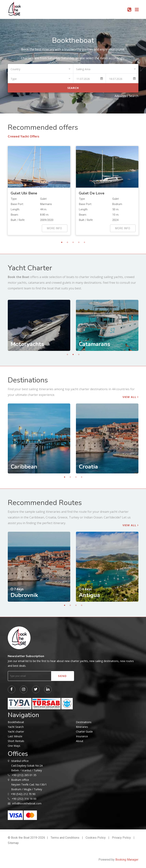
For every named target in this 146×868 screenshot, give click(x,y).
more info (54, 228)
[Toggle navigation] (136, 9)
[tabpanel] (39, 190)
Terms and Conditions (65, 837)
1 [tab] (61, 242)
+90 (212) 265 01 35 (24, 775)
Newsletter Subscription (26, 656)
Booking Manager (126, 859)
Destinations (83, 722)
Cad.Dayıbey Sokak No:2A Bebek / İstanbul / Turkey (27, 765)
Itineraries (82, 727)
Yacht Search (16, 727)
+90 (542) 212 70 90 (23, 794)
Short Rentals (16, 741)
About (79, 741)
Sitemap (13, 843)
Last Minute (15, 736)
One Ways (14, 746)
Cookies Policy (96, 837)
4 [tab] (78, 242)
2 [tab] (67, 242)
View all (130, 397)
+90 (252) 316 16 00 (24, 798)
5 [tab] (84, 242)
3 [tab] (73, 242)
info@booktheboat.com (26, 803)
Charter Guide (84, 731)
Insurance (82, 736)
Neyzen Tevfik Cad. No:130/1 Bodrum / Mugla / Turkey (29, 784)
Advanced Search (126, 96)
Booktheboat (16, 722)
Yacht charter (16, 731)
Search (73, 88)
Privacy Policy (121, 837)
